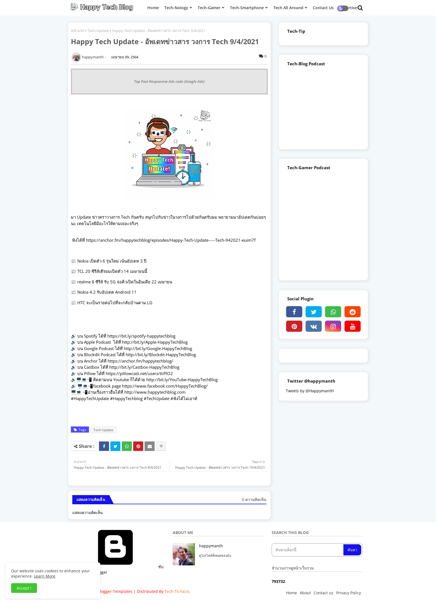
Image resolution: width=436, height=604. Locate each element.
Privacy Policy (348, 592)
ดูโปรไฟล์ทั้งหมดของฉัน (215, 555)
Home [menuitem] (153, 7)
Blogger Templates (115, 591)
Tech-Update (98, 30)
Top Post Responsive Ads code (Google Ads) (169, 81)
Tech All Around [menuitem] (288, 7)
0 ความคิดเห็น (254, 499)
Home (291, 592)
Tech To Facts (177, 591)
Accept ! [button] (24, 588)
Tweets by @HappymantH (310, 390)
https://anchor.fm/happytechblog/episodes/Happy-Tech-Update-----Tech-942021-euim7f (170, 240)
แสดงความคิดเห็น (87, 512)
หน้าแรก (77, 30)
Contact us (323, 592)
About (305, 592)
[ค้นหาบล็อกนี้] (308, 549)
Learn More (44, 576)
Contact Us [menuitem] (323, 7)
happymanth (211, 545)
